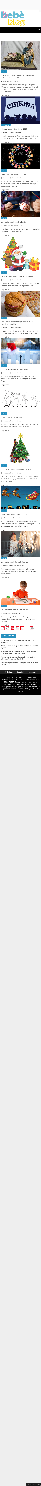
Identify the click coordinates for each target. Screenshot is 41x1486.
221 (22, 628)
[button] (39, 30)
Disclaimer (32, 672)
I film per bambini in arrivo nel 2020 (14, 129)
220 (17, 628)
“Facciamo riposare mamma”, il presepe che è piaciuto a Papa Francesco (17, 76)
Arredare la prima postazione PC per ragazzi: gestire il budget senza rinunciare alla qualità (18, 652)
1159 (31, 628)
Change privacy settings (33, 1484)
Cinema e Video (6, 125)
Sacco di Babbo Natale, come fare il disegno (17, 276)
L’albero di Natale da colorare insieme (15, 610)
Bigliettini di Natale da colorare (12, 417)
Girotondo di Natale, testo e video (13, 174)
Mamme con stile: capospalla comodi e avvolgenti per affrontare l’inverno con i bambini (18, 658)
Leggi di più (5, 95)
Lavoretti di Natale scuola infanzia (13, 222)
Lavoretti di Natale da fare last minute (14, 562)
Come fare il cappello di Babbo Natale (14, 369)
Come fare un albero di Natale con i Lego (16, 469)
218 (7, 628)
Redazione (9, 672)
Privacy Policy (20, 672)
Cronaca (4, 71)
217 (3, 628)
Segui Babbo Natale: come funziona (14, 514)
